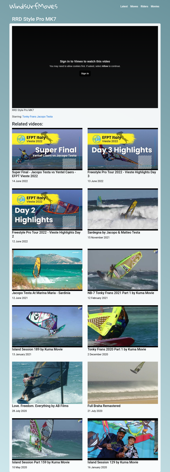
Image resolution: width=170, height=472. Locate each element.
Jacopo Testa (44, 116)
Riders (144, 6)
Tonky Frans (29, 116)
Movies (155, 6)
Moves (134, 6)
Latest (124, 6)
